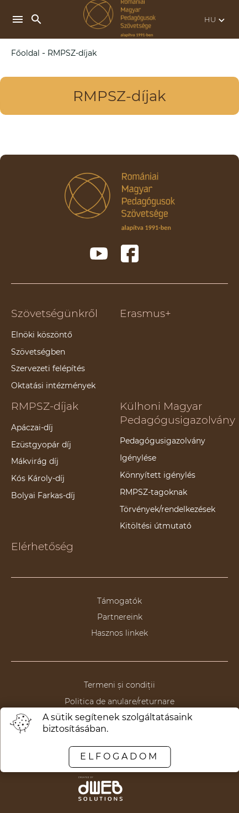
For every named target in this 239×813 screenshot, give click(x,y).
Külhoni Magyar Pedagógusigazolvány (177, 413)
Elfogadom (119, 756)
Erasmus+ (145, 313)
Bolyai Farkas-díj (43, 495)
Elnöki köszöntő (41, 335)
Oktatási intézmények (53, 385)
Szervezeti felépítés (48, 368)
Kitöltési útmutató (156, 526)
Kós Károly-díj (38, 478)
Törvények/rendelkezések (167, 509)
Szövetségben (38, 352)
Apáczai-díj (32, 427)
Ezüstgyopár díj (41, 445)
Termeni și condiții (119, 685)
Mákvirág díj (35, 461)
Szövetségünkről (54, 313)
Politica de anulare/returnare (119, 701)
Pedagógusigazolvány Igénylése (162, 449)
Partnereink (119, 617)
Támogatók (119, 601)
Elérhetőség (42, 546)
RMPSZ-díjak (44, 406)
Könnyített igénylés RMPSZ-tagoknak (157, 483)
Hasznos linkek (119, 633)
